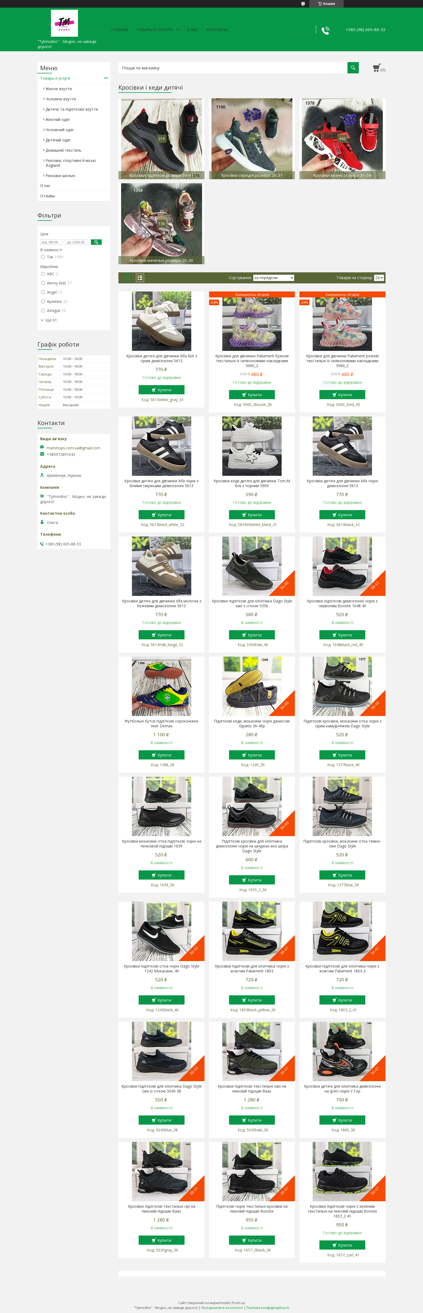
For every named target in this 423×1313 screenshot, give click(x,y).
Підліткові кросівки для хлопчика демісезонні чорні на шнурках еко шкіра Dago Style (252, 846)
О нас (192, 29)
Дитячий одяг (58, 140)
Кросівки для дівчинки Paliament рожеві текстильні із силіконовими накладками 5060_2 (342, 361)
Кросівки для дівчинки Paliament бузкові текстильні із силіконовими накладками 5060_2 (252, 361)
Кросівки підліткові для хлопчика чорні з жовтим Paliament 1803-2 (342, 968)
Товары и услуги (154, 29)
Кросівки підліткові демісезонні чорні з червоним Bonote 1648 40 (342, 603)
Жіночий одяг (58, 119)
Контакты (216, 29)
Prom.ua (238, 1303)
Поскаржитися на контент (222, 1307)
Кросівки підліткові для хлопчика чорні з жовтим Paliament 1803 (252, 968)
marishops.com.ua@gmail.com (73, 448)
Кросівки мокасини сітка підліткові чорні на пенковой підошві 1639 (161, 844)
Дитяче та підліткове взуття (72, 109)
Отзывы (47, 195)
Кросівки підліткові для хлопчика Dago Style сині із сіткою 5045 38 (161, 1089)
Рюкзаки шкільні (60, 175)
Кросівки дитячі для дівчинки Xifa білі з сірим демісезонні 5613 (161, 358)
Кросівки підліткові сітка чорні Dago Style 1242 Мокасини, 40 (161, 968)
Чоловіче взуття (61, 98)
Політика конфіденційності (267, 1307)
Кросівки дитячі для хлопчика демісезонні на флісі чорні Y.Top (342, 1089)
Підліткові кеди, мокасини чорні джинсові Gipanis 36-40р (252, 723)
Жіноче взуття (59, 88)
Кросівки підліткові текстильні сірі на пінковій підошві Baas (161, 1209)
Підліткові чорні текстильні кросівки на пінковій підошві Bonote (252, 1209)
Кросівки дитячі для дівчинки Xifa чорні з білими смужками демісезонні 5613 (161, 483)
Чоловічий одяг (60, 129)
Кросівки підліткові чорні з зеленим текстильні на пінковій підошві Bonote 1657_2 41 (342, 1211)
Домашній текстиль (63, 150)
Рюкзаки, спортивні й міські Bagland (71, 163)
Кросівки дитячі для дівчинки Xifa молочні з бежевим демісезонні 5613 (161, 603)
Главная (119, 29)
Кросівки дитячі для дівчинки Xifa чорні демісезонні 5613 (342, 483)
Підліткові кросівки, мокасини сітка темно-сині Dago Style (342, 844)
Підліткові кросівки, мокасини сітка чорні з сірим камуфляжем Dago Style (342, 723)
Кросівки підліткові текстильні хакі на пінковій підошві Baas (252, 1089)
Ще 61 (51, 320)
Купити (164, 389)
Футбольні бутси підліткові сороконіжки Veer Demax (161, 723)
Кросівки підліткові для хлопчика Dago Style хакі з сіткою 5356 (252, 603)
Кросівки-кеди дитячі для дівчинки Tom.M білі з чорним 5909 (252, 483)
